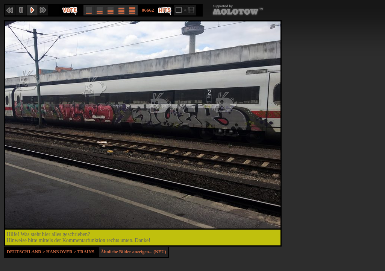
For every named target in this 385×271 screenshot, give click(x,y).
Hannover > (61, 251)
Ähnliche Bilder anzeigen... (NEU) (133, 251)
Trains (85, 251)
